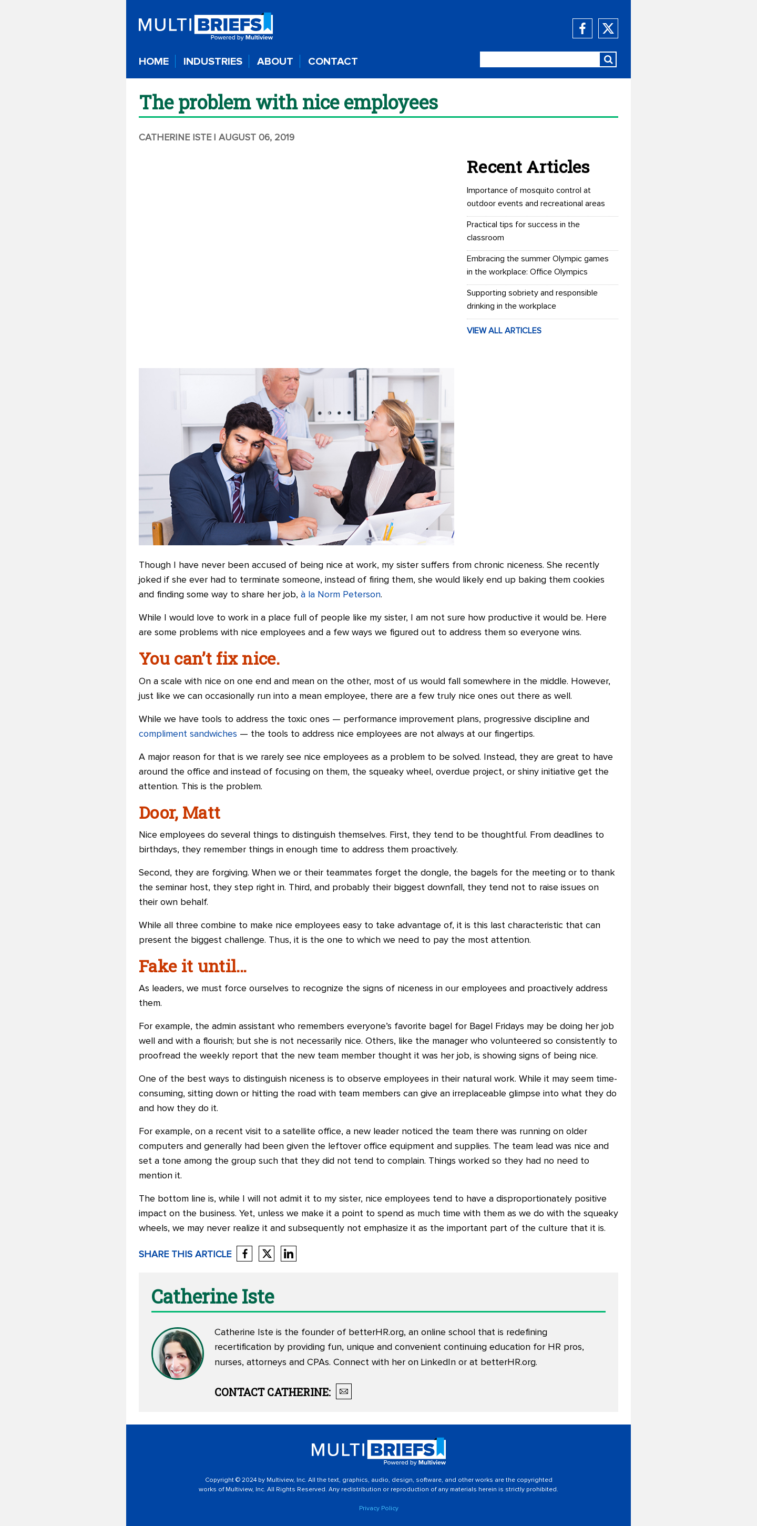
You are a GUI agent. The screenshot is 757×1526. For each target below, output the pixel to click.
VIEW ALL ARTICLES (504, 331)
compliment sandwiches (188, 734)
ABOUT (275, 61)
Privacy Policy (378, 1508)
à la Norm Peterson (341, 594)
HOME (154, 61)
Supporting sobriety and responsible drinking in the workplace (532, 299)
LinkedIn (438, 1362)
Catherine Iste (175, 138)
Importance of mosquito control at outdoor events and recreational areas (536, 197)
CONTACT (333, 61)
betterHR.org (376, 1332)
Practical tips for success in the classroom (523, 231)
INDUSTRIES (212, 61)
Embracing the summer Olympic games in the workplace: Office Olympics (538, 265)
